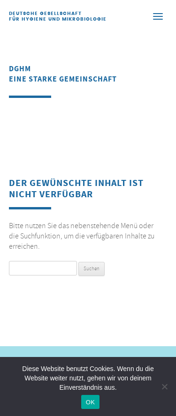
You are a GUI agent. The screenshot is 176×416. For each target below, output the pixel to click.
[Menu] (157, 16)
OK (90, 402)
